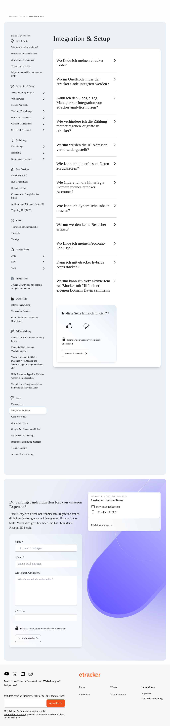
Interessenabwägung (20, 305)
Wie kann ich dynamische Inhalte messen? (83, 208)
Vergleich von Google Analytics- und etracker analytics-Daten (26, 386)
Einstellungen (28, 146)
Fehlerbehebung (23, 331)
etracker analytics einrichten (24, 53)
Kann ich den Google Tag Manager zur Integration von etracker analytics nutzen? (79, 102)
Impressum (146, 693)
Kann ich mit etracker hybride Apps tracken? (80, 264)
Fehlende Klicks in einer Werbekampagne (22, 349)
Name (19, 541)
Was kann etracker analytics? (25, 47)
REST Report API (19, 182)
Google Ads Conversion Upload (26, 429)
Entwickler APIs (19, 175)
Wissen (113, 687)
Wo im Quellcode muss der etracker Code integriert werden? (82, 81)
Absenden (54, 703)
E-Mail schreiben (100, 525)
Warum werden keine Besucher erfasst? (81, 226)
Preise (82, 687)
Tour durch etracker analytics (24, 227)
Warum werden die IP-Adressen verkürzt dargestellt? (81, 147)
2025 (28, 262)
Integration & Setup (25, 86)
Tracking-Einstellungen (28, 111)
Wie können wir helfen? (27, 572)
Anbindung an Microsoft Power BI (27, 204)
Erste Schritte (22, 41)
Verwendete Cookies (20, 311)
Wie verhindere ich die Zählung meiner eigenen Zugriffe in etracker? (81, 126)
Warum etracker (118, 694)
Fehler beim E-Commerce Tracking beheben (27, 339)
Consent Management (28, 123)
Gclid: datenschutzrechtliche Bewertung (24, 319)
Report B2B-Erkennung (22, 435)
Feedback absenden (74, 353)
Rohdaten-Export (19, 188)
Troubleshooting (19, 448)
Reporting (28, 153)
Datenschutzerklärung (15, 714)
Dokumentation (15, 16)
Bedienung (21, 140)
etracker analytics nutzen (22, 60)
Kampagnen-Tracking (28, 159)
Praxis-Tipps (22, 278)
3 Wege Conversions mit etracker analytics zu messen (26, 287)
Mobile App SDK (19, 105)
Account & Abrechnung (22, 454)
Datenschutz (21, 299)
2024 (28, 268)
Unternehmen (148, 687)
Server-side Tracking (28, 130)
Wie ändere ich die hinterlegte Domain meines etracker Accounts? (80, 187)
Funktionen (84, 694)
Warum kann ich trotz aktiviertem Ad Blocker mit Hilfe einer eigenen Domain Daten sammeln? (83, 285)
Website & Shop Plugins (28, 92)
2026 (28, 256)
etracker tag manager (28, 117)
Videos (19, 220)
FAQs (25, 16)
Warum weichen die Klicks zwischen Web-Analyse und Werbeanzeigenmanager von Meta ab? (27, 362)
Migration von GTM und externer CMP (27, 74)
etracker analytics (19, 423)
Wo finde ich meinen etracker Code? (79, 62)
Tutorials (15, 233)
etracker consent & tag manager (26, 442)
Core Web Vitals (19, 417)
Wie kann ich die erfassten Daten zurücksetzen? (82, 165)
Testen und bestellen (20, 66)
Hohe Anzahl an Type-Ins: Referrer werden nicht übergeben (27, 376)
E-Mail (19, 557)
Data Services (22, 169)
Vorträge (15, 239)
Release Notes (22, 249)
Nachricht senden (26, 638)
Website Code (28, 98)
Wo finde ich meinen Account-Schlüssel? (80, 245)
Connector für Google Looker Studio (25, 196)
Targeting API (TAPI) (21, 210)
